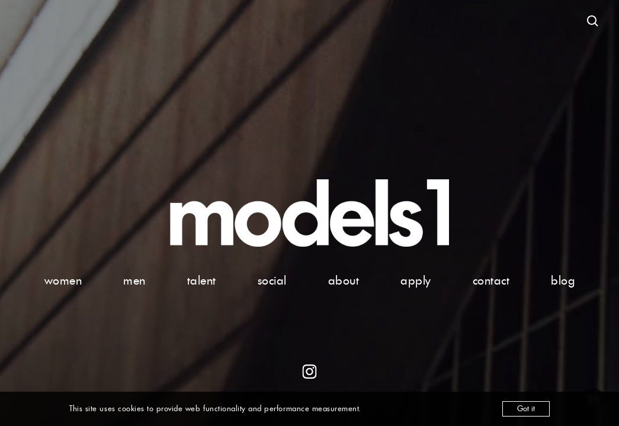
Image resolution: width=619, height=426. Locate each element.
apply (415, 280)
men (134, 280)
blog (563, 280)
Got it (526, 409)
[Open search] (593, 21)
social (272, 280)
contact (491, 280)
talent (201, 280)
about (344, 280)
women (63, 280)
